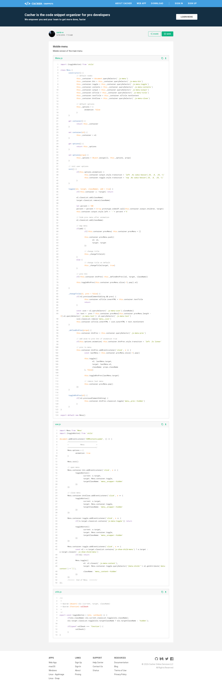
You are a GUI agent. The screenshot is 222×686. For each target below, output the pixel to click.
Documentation (121, 662)
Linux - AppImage (56, 674)
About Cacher (123, 3)
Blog (116, 666)
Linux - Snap (54, 678)
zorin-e (59, 32)
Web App (141, 3)
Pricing (78, 674)
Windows (53, 670)
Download (157, 3)
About (78, 670)
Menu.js (58, 58)
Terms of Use (120, 670)
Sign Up (192, 3)
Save (167, 34)
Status (96, 670)
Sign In (179, 3)
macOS (52, 666)
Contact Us (98, 666)
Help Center (98, 662)
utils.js (58, 592)
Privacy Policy (120, 674)
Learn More (187, 17)
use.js (58, 424)
